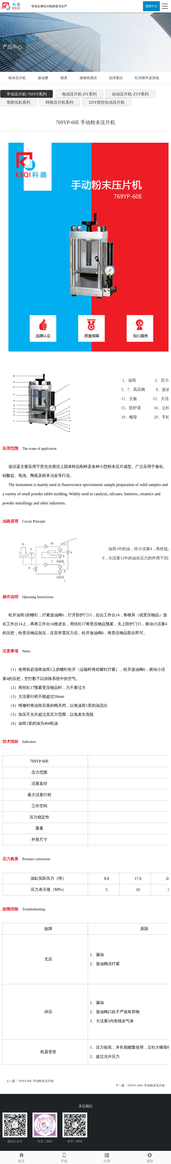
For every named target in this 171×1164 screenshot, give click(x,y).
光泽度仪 (116, 78)
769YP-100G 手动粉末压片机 (146, 1085)
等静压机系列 (18, 102)
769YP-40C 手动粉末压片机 (36, 1081)
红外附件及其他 (147, 78)
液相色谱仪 (88, 78)
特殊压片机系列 (59, 102)
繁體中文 (151, 6)
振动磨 (43, 78)
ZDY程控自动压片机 (107, 102)
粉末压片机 (17, 78)
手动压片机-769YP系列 (26, 94)
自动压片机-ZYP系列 (130, 94)
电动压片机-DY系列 (79, 94)
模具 (63, 78)
